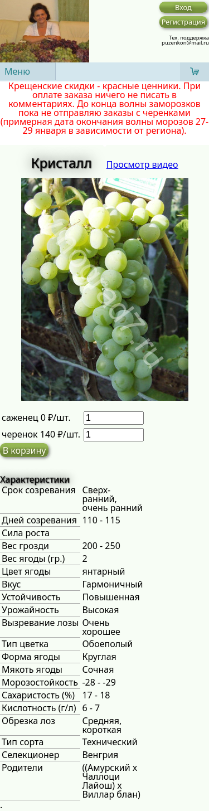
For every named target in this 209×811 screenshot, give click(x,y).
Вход (183, 7)
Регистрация (184, 22)
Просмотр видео (142, 164)
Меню (17, 71)
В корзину (24, 450)
